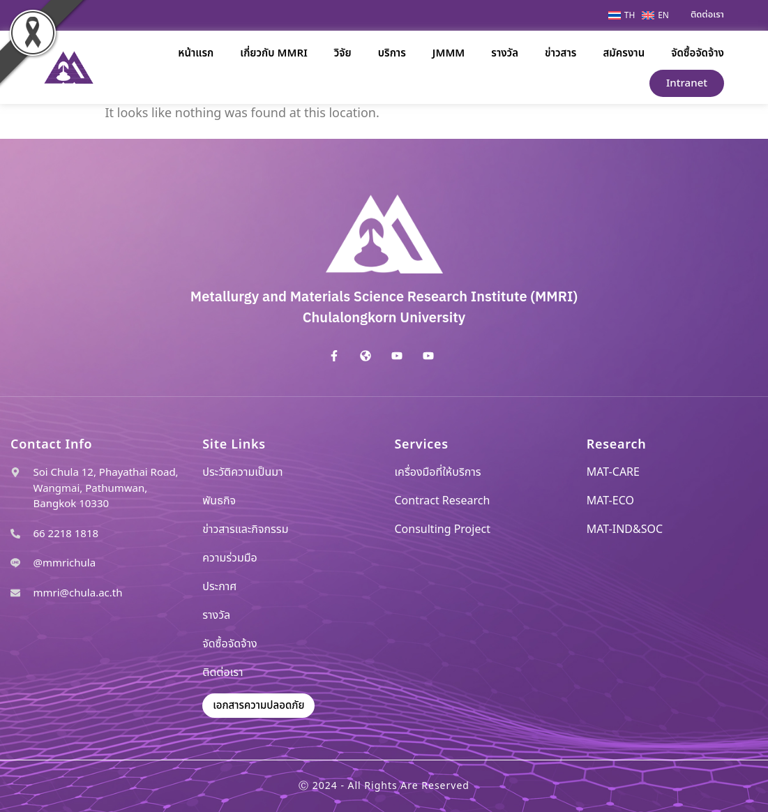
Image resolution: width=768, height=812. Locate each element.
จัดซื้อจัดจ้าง (697, 53)
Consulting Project (442, 529)
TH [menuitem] (629, 15)
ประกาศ (219, 587)
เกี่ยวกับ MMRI (273, 53)
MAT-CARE (613, 472)
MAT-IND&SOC (625, 529)
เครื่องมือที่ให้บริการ (438, 472)
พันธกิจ (219, 501)
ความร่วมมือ (229, 558)
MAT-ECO (610, 501)
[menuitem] (625, 15)
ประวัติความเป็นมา (242, 472)
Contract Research (442, 501)
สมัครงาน (624, 53)
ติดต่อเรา (222, 672)
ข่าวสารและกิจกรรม (245, 529)
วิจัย (343, 53)
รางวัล (504, 53)
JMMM (448, 53)
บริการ (392, 53)
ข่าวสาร (560, 53)
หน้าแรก (195, 53)
